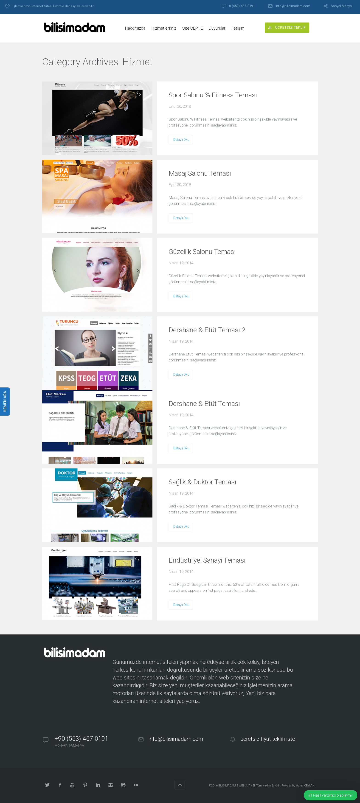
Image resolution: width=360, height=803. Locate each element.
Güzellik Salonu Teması (202, 252)
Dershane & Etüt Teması (204, 404)
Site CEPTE (192, 28)
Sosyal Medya (341, 6)
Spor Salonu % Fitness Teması (213, 95)
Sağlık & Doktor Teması (202, 482)
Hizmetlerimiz (163, 28)
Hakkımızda (135, 28)
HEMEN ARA (5, 401)
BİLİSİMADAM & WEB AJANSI (236, 785)
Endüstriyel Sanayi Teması (207, 560)
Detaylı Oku (181, 139)
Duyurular (217, 28)
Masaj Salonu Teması (200, 173)
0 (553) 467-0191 (242, 6)
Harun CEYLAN (305, 785)
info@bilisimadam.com (293, 6)
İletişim (238, 28)
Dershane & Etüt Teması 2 (207, 330)
